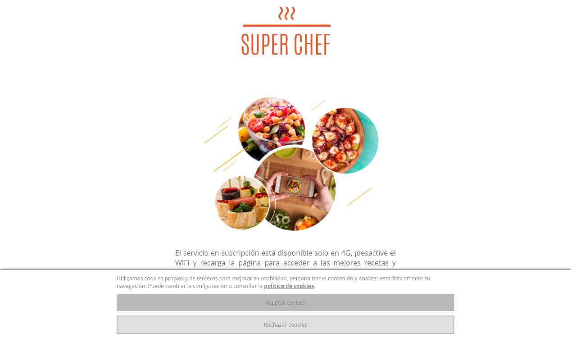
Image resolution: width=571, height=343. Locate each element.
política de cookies (289, 286)
